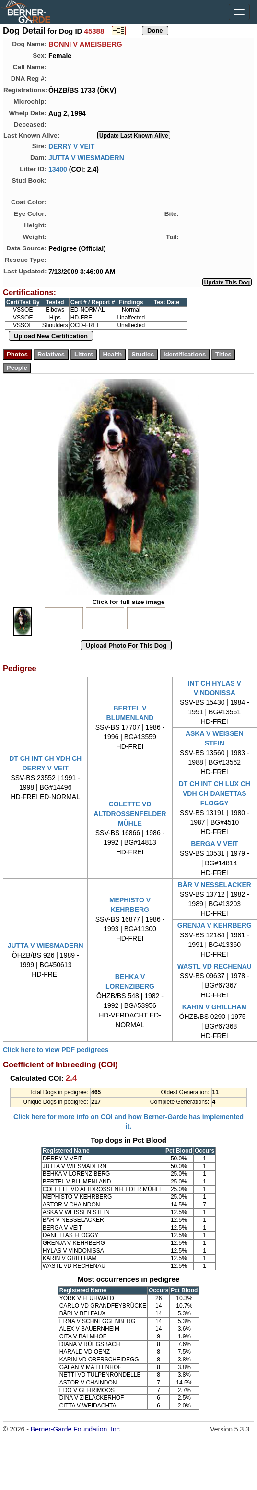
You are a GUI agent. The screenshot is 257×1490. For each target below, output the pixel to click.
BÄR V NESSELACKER (214, 884)
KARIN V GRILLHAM (214, 1007)
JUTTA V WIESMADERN (86, 157)
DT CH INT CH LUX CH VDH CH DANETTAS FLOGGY (214, 793)
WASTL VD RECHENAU (214, 966)
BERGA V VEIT (214, 844)
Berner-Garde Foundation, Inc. (76, 1429)
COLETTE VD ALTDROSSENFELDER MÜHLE (129, 813)
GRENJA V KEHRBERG (214, 925)
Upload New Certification (51, 336)
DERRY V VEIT (71, 146)
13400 (57, 169)
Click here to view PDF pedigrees (55, 1049)
